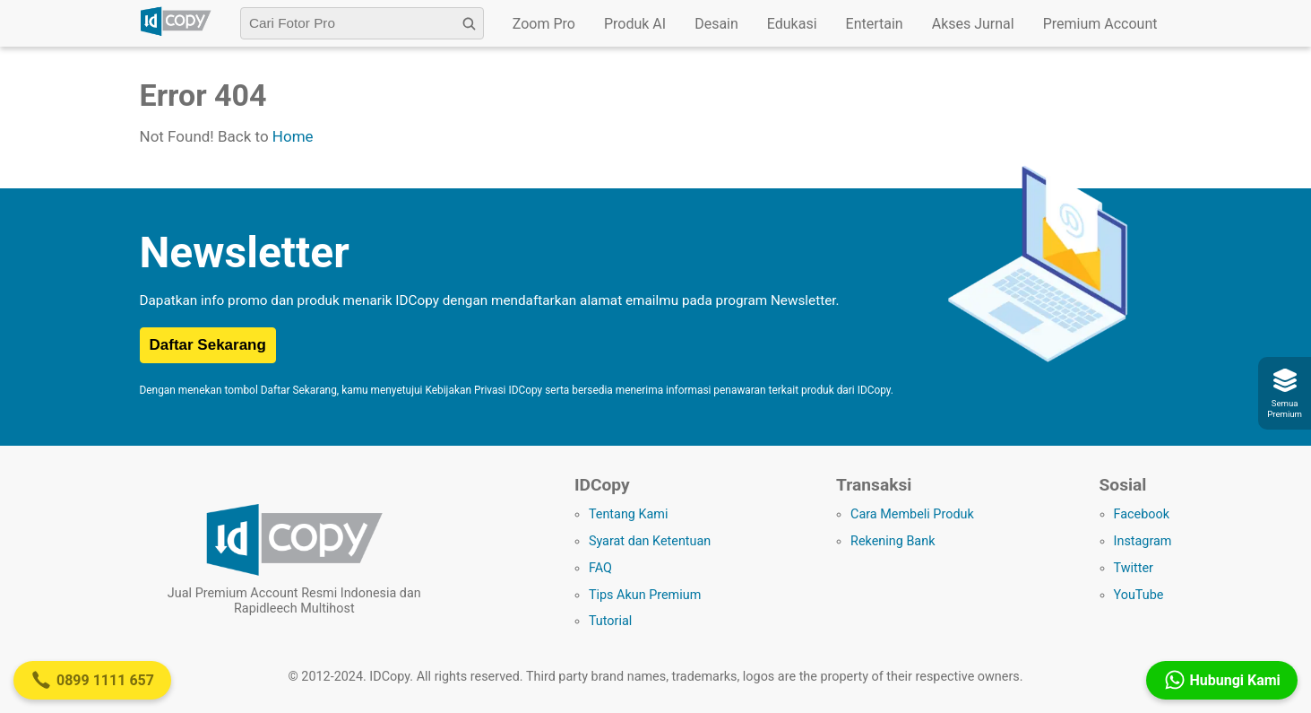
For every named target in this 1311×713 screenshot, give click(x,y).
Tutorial (610, 621)
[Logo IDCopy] (175, 33)
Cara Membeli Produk (912, 514)
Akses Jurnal (973, 23)
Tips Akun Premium (645, 595)
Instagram (1143, 541)
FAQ (600, 568)
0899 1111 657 (92, 680)
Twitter (1133, 568)
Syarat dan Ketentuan (650, 541)
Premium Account (1100, 23)
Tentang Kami (628, 514)
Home (293, 136)
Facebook (1142, 514)
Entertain (874, 23)
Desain (716, 23)
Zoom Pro (544, 23)
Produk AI (635, 23)
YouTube (1139, 595)
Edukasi (792, 23)
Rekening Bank (892, 541)
